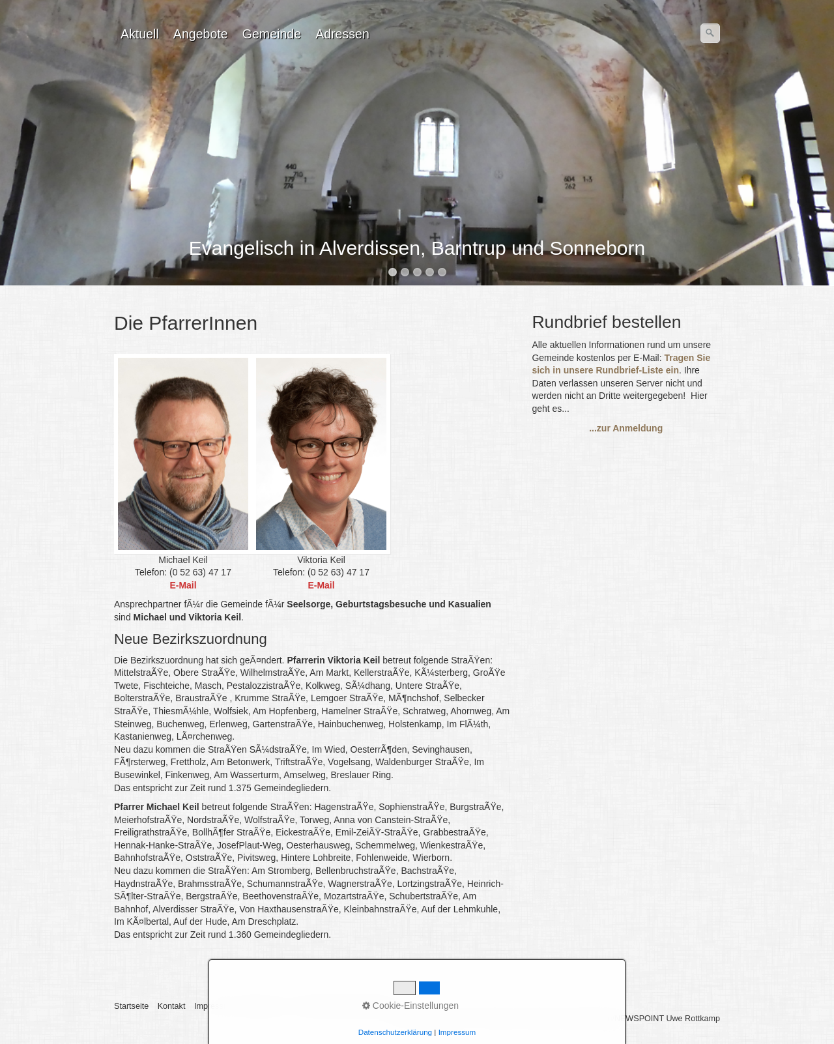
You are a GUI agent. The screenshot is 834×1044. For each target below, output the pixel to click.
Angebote (200, 34)
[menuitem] (140, 34)
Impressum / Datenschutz (240, 1006)
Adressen (342, 34)
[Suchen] (710, 33)
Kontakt (172, 1006)
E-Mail (321, 585)
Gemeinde (271, 34)
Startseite (131, 1006)
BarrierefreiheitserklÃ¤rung (345, 1006)
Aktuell (140, 34)
